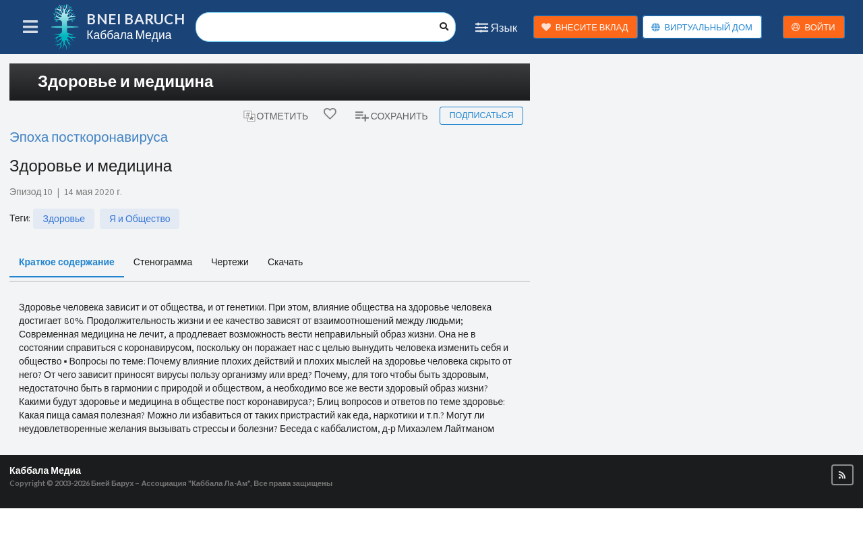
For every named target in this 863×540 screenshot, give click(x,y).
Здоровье (63, 219)
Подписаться (481, 115)
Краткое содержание (67, 261)
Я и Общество (139, 219)
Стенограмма (162, 261)
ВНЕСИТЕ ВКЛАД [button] (584, 27)
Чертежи (230, 261)
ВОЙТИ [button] (813, 27)
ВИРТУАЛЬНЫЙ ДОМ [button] (701, 27)
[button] (842, 474)
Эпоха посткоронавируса (88, 137)
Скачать (285, 261)
